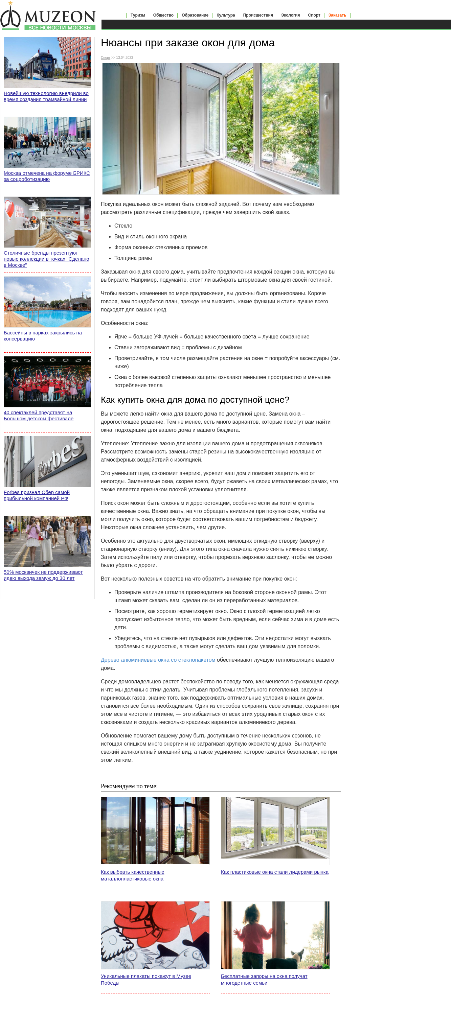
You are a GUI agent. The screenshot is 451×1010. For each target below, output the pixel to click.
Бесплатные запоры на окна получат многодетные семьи (264, 979)
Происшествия (258, 15)
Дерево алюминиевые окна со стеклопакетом (158, 660)
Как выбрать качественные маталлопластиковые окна (132, 875)
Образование (195, 15)
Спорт (314, 15)
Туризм (138, 15)
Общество (163, 15)
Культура (226, 15)
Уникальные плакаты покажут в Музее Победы (146, 979)
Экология (290, 15)
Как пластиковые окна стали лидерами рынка (275, 872)
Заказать (337, 15)
